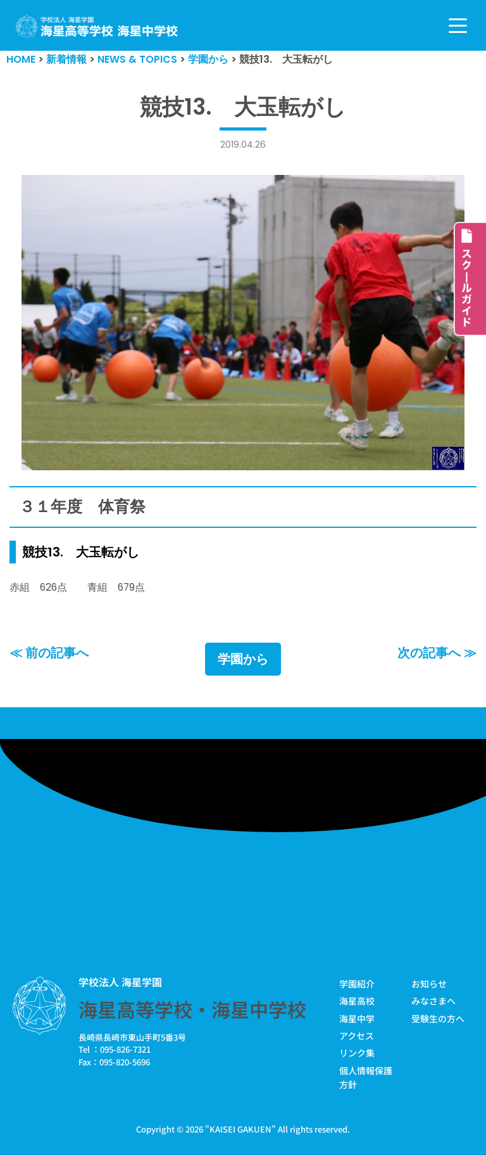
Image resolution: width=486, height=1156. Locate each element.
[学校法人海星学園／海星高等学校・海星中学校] (97, 27)
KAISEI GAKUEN (240, 1130)
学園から (243, 660)
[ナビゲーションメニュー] (458, 25)
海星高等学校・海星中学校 (192, 1010)
